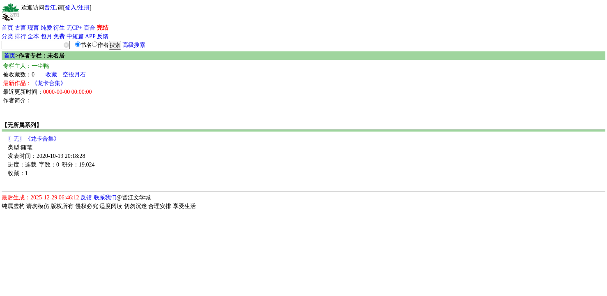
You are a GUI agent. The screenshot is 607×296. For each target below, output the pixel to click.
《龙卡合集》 (49, 83)
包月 (46, 36)
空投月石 (74, 75)
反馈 (102, 36)
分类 (7, 36)
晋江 (50, 8)
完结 (102, 28)
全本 (33, 36)
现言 (33, 28)
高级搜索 (133, 45)
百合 (89, 28)
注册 (84, 8)
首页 (7, 28)
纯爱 (46, 28)
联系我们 (105, 197)
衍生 (59, 28)
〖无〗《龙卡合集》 (34, 139)
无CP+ (75, 28)
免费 (59, 36)
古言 (20, 28)
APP (90, 36)
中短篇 (75, 36)
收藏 (51, 75)
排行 (20, 36)
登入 (70, 8)
